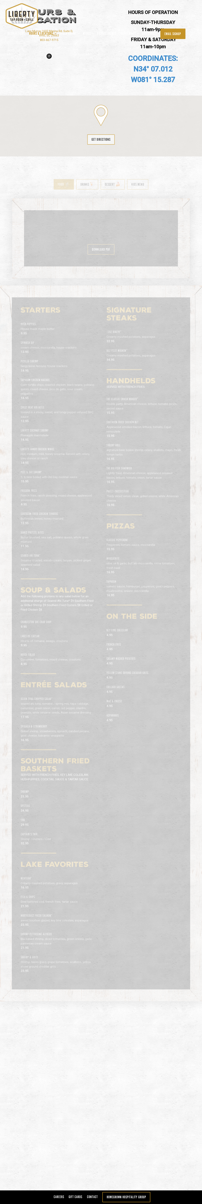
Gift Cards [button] (149, 33)
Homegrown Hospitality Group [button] (126, 1197)
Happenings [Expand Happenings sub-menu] (129, 32)
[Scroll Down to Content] (101, 831)
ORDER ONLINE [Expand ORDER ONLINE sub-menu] (69, 32)
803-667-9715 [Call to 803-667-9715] (50, 888)
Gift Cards (75, 1197)
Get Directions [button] (101, 993)
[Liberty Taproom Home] (27, 16)
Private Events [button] (106, 33)
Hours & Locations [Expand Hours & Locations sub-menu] (42, 32)
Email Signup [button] (173, 34)
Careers (59, 1197)
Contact (92, 1197)
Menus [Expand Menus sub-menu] (88, 32)
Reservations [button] (16, 33)
